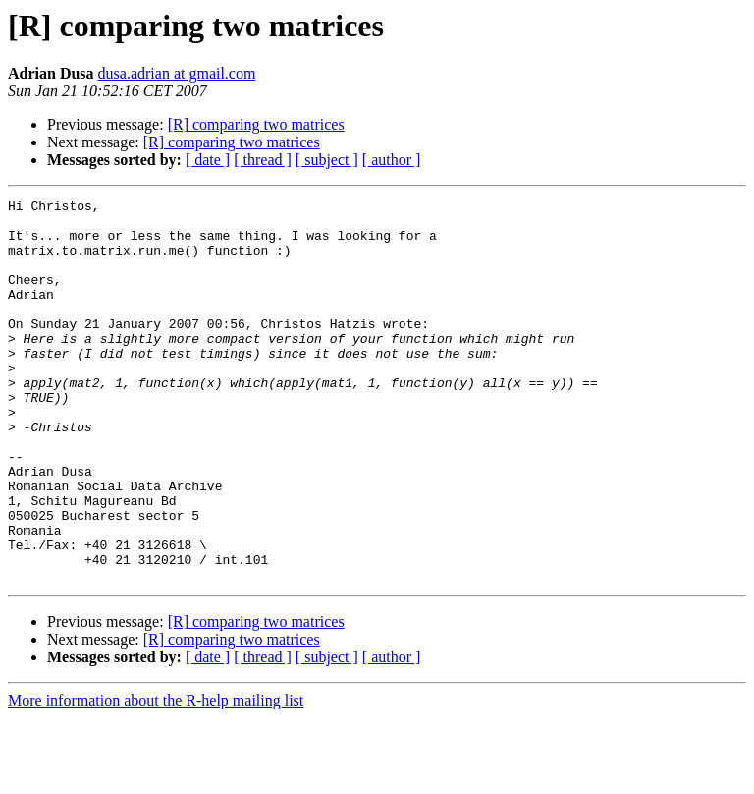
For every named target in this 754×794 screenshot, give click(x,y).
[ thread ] (263, 159)
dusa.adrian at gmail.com (177, 73)
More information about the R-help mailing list (155, 776)
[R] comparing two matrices (256, 124)
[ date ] (208, 159)
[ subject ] (327, 159)
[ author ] (391, 159)
